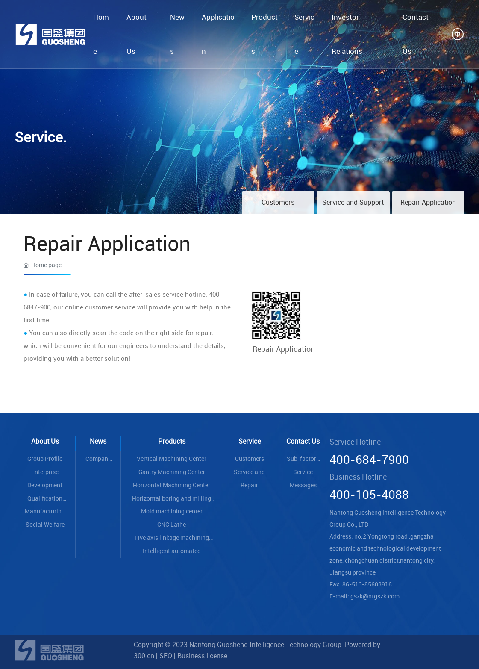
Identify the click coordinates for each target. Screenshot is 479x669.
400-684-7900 (369, 459)
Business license (202, 655)
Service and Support (353, 202)
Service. (41, 137)
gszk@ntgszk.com (375, 596)
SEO (165, 655)
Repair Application (428, 202)
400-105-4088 (369, 494)
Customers (278, 202)
